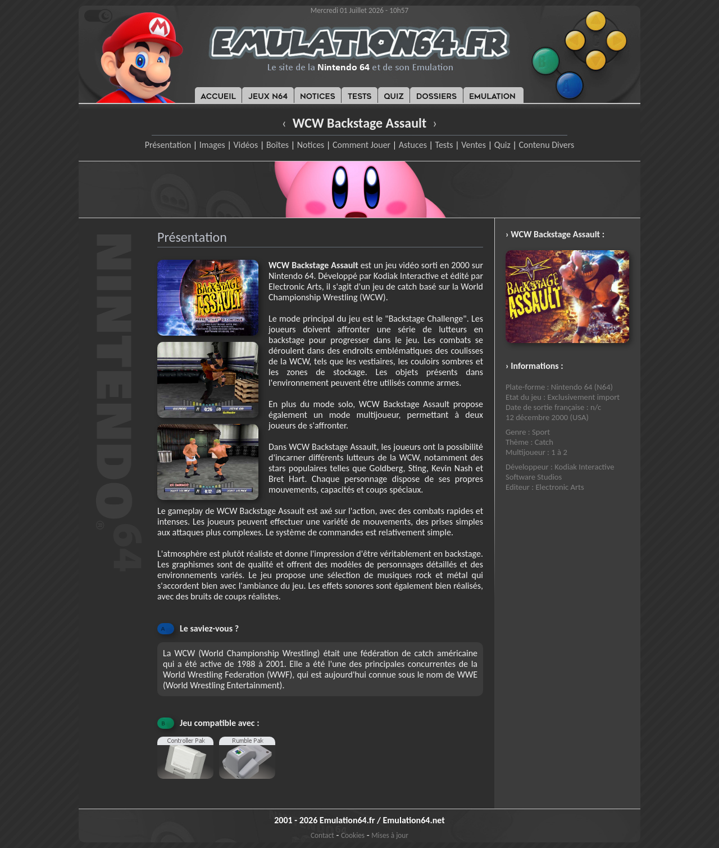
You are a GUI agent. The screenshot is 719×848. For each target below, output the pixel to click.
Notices (311, 144)
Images (212, 144)
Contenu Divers (546, 144)
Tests (444, 144)
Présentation (168, 144)
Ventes (473, 144)
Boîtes (277, 144)
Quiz (502, 144)
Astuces (413, 144)
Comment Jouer (361, 144)
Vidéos (245, 144)
